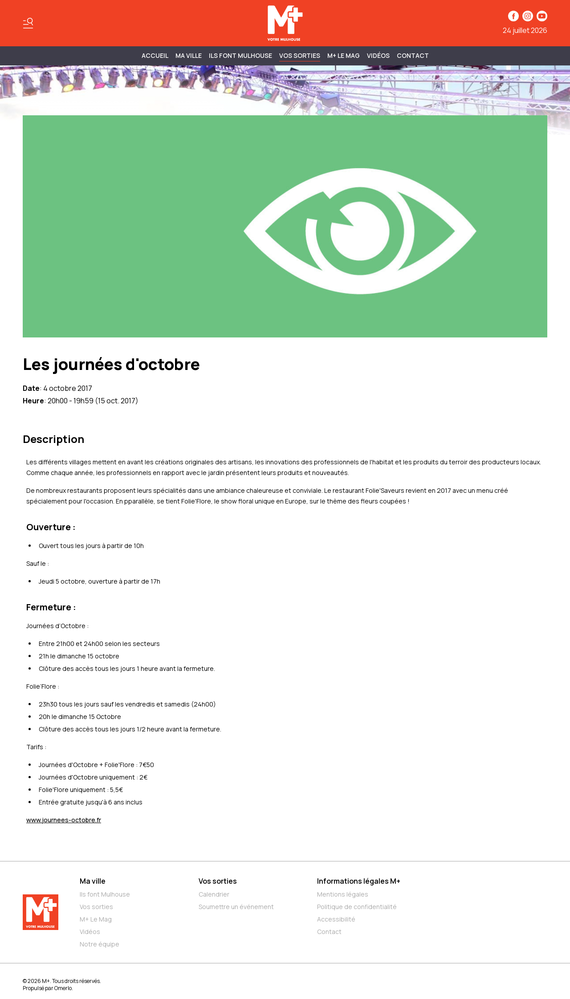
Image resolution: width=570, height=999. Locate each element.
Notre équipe (99, 944)
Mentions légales (342, 894)
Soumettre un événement (236, 906)
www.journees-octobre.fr (63, 820)
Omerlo (63, 988)
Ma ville (93, 881)
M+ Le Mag (343, 55)
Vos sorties (299, 55)
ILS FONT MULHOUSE (240, 55)
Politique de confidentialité (357, 906)
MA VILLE (188, 55)
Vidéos (378, 55)
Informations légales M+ (358, 881)
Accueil (155, 55)
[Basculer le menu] (28, 23)
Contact (413, 55)
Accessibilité (336, 919)
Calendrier (214, 894)
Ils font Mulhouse (105, 894)
